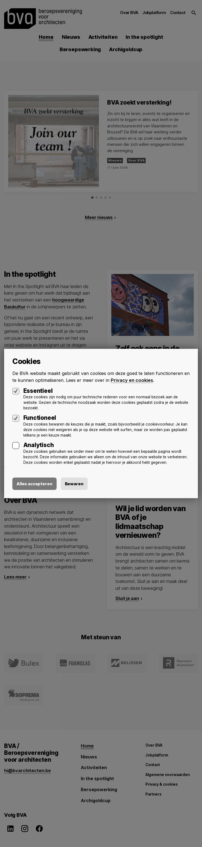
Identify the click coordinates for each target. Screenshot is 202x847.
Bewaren (74, 483)
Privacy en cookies (132, 380)
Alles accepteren (34, 483)
